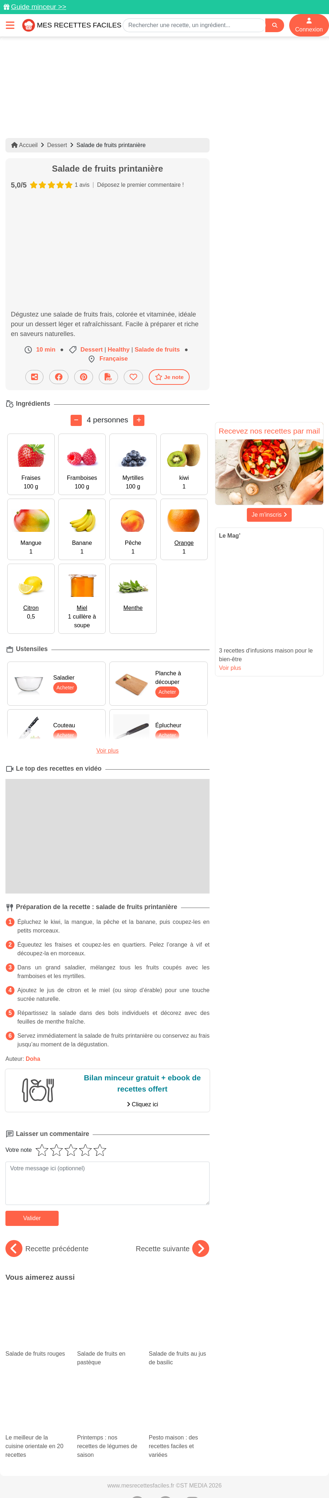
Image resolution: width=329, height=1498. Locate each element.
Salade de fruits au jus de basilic (179, 1307)
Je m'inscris (269, 515)
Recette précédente (47, 1248)
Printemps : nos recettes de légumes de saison (107, 1352)
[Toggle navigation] (10, 25)
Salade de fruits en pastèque (107, 1307)
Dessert (57, 145)
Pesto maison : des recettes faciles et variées (179, 1342)
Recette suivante (172, 1248)
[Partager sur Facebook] (58, 377)
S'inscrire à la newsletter (164, 1449)
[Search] (274, 25)
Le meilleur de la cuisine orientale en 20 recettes (35, 1352)
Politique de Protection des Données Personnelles (89, 1441)
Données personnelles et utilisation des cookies (96, 1434)
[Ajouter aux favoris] (133, 377)
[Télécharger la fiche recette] (108, 377)
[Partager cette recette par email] (34, 377)
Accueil (24, 145)
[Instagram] (192, 1420)
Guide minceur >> (38, 6)
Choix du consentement (260, 1441)
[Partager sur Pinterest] (83, 377)
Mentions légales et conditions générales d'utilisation (219, 1434)
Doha (33, 1058)
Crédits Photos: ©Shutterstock (190, 1441)
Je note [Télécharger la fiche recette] (169, 377)
